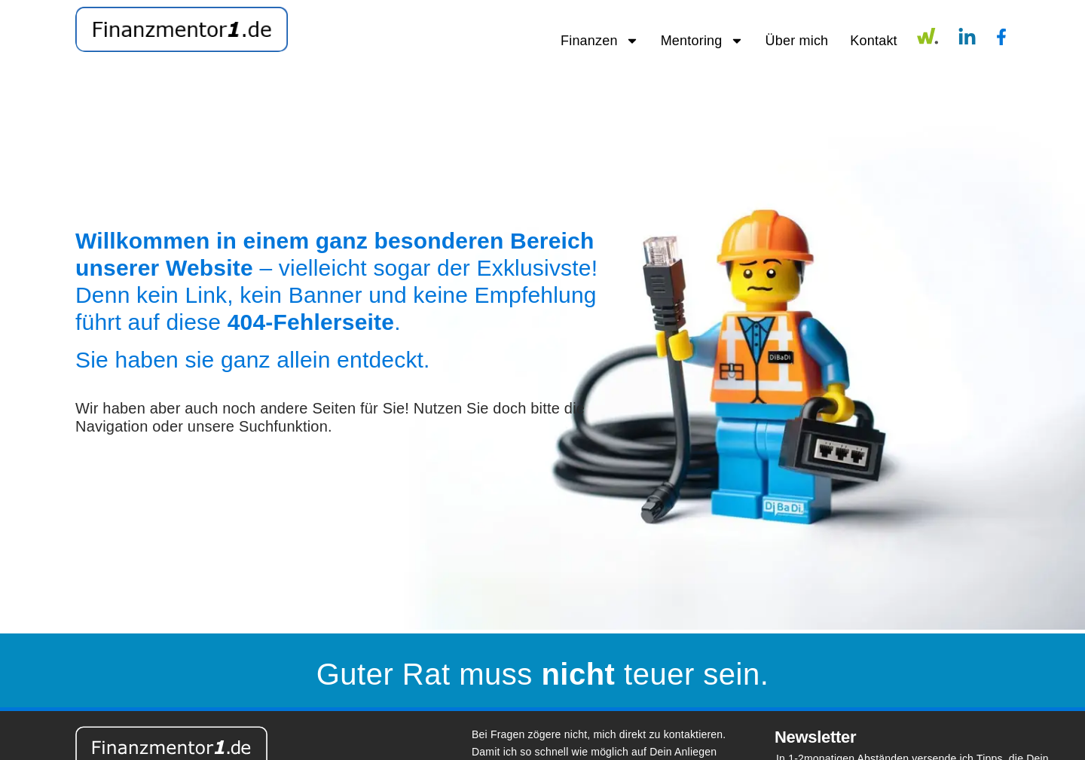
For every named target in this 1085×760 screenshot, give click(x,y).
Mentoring (702, 40)
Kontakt (873, 40)
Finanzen (600, 40)
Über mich (797, 40)
